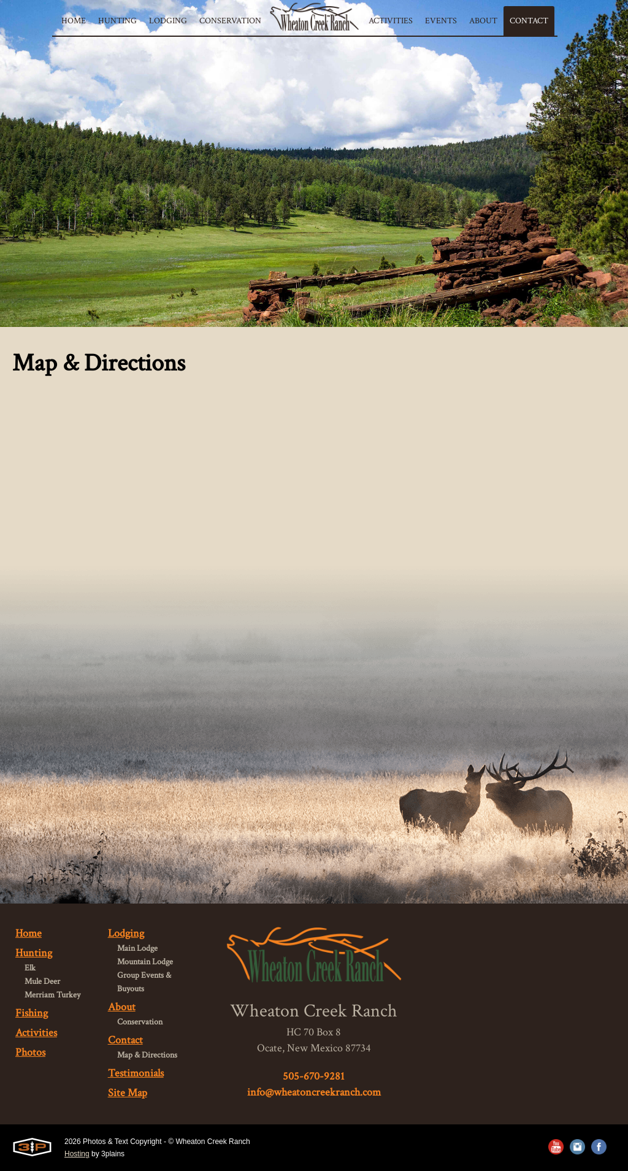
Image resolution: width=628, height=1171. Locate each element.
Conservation (140, 1021)
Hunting (33, 953)
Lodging (126, 933)
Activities (36, 1033)
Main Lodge (137, 948)
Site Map (127, 1093)
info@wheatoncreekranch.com (314, 1092)
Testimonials (136, 1073)
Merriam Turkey (52, 994)
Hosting (77, 1154)
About (122, 1007)
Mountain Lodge (145, 961)
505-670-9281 (314, 1076)
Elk (30, 967)
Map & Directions (147, 1055)
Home (28, 933)
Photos (30, 1052)
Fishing (31, 1013)
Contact (125, 1040)
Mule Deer (42, 981)
